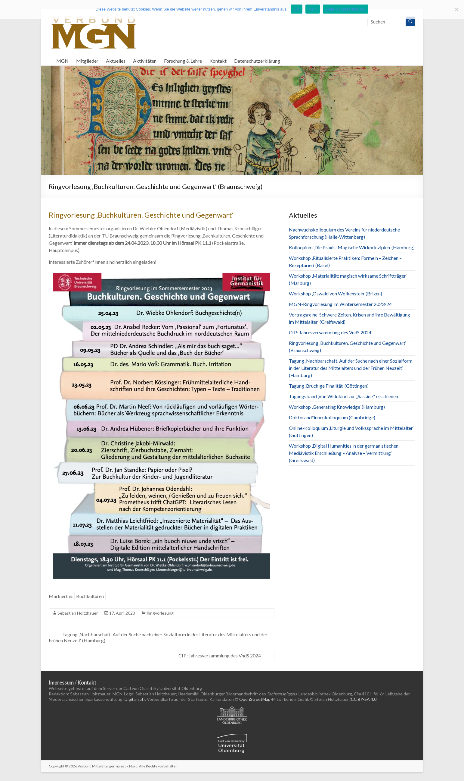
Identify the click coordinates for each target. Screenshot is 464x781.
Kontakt (218, 61)
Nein (312, 9)
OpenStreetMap (255, 699)
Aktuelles (115, 61)
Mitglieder (87, 61)
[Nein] (456, 9)
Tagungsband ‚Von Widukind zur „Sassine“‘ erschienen (343, 396)
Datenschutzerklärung (257, 61)
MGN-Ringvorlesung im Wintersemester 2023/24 (340, 304)
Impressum (61, 682)
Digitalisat (134, 699)
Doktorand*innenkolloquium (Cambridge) (332, 417)
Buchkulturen (90, 596)
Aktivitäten (144, 61)
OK (296, 9)
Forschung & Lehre (183, 61)
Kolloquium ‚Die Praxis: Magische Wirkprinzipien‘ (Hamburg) (352, 247)
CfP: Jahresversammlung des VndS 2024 (222, 655)
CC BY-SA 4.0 (363, 699)
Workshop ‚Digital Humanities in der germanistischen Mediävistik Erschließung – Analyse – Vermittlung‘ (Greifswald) (343, 453)
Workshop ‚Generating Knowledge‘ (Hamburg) (337, 407)
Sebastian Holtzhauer (77, 613)
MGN (62, 61)
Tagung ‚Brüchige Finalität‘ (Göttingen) (329, 386)
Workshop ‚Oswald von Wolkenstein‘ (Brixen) (335, 293)
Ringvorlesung (160, 613)
